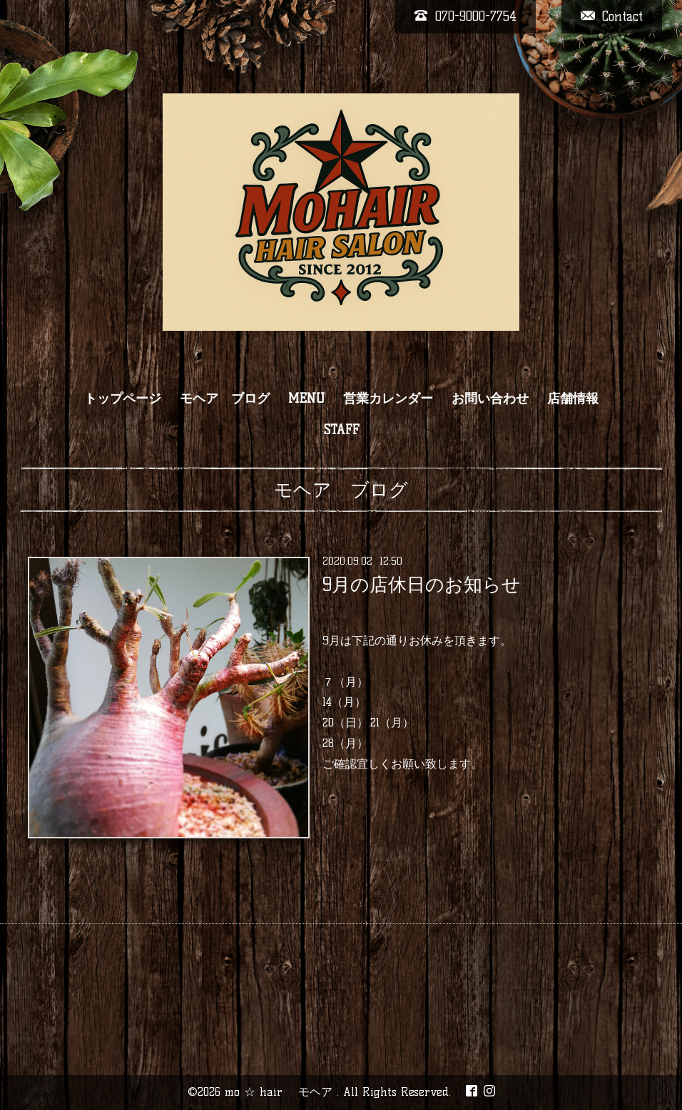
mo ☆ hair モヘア (281, 1092)
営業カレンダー (388, 398)
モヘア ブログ (225, 398)
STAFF (342, 430)
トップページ (122, 398)
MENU (306, 398)
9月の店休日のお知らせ (421, 584)
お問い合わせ (490, 398)
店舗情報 (573, 398)
